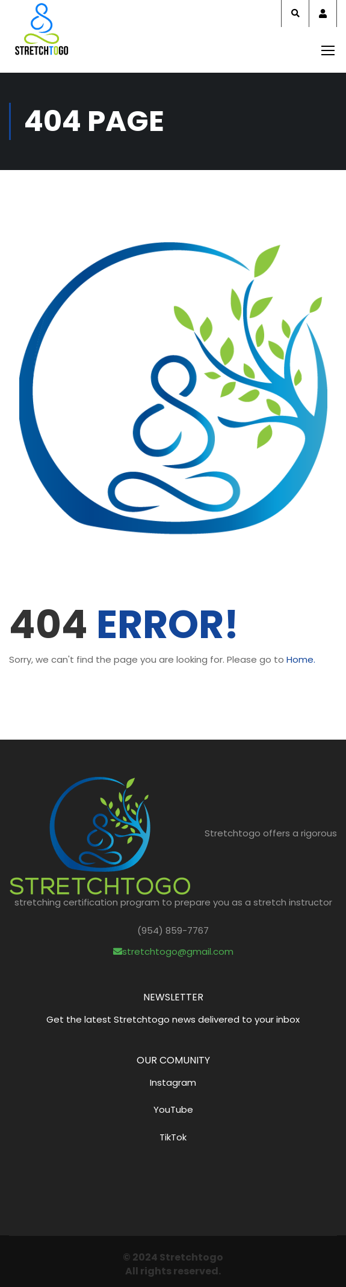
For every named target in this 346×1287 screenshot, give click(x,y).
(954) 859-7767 (173, 930)
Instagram (173, 1082)
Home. (300, 659)
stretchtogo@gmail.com (173, 951)
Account (322, 13)
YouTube (173, 1109)
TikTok (173, 1137)
